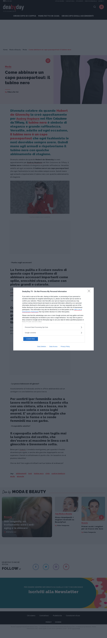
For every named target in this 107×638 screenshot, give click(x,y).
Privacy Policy (65, 347)
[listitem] (53, 327)
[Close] (90, 291)
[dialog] (53, 319)
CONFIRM (33, 339)
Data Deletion (41, 347)
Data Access (53, 347)
